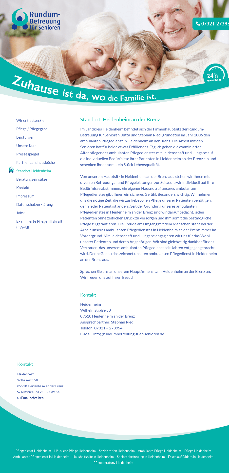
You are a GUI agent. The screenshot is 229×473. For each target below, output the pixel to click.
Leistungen (25, 137)
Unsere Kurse (27, 145)
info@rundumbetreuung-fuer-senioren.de (128, 333)
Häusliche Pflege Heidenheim (75, 451)
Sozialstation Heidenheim (117, 451)
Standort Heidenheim (33, 171)
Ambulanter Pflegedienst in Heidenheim (41, 457)
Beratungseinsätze (31, 179)
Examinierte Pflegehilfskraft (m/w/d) (39, 224)
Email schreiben (32, 398)
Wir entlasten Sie (30, 120)
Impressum (25, 196)
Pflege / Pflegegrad (31, 129)
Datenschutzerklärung (34, 204)
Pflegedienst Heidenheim (33, 451)
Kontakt (23, 187)
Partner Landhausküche (35, 162)
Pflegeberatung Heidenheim (113, 463)
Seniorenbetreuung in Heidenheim (141, 457)
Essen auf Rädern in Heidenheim (190, 457)
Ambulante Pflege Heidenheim (159, 451)
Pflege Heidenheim (197, 451)
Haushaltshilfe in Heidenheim (93, 457)
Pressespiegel (27, 154)
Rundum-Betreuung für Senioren (32, 64)
